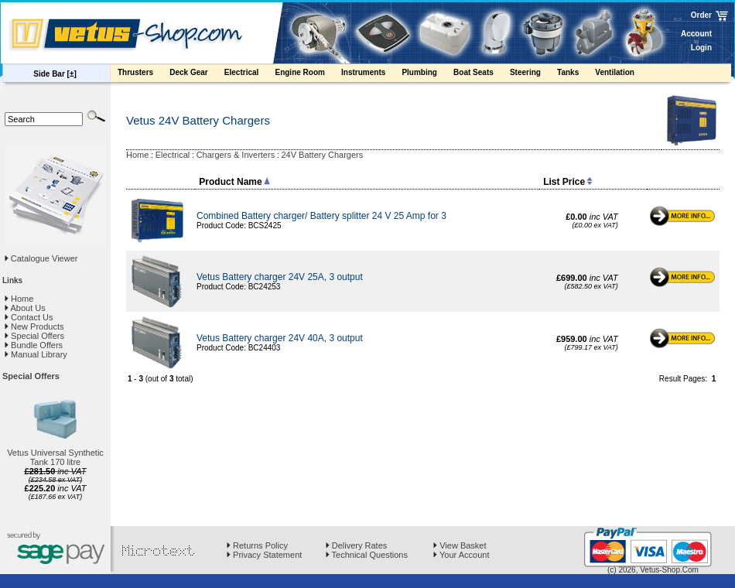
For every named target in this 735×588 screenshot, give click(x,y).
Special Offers (34, 335)
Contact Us (29, 317)
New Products (34, 326)
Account (696, 33)
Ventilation (622, 74)
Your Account (461, 554)
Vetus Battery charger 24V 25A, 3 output (280, 277)
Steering (532, 74)
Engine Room (307, 74)
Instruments (370, 74)
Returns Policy (257, 545)
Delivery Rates (357, 545)
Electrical (249, 74)
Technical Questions (367, 554)
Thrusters (143, 74)
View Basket (459, 545)
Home (19, 298)
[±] (72, 74)
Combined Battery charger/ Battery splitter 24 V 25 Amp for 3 (321, 215)
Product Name (234, 181)
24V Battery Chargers (322, 154)
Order (701, 15)
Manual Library (36, 354)
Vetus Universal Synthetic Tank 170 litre (55, 457)
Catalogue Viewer (44, 258)
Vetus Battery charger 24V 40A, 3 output (280, 338)
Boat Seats (481, 74)
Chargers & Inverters (236, 154)
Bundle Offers (34, 345)
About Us (25, 308)
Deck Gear (196, 74)
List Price (568, 181)
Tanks (575, 74)
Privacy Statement (264, 554)
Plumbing (427, 74)
